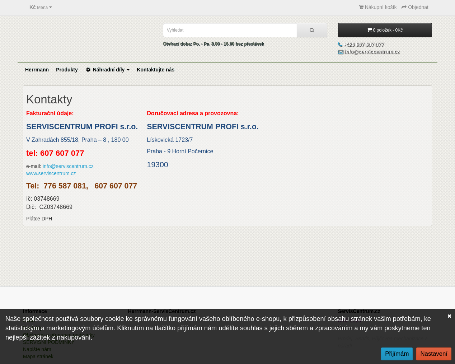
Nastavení (433, 353)
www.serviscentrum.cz (51, 173)
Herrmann (37, 70)
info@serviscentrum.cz (68, 166)
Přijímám (397, 353)
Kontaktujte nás (155, 70)
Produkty (67, 70)
